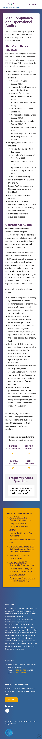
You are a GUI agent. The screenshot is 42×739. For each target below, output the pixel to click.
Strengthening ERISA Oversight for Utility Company (22, 563)
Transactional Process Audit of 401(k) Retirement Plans (22, 579)
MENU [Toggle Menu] (32, 4)
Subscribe (11, 700)
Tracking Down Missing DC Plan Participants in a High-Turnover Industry (21, 571)
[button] (21, 490)
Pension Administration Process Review (19, 557)
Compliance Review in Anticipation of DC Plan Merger (19, 526)
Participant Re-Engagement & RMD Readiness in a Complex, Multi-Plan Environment (22, 549)
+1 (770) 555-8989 (20, 670)
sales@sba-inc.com (19, 673)
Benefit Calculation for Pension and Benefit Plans (20, 518)
